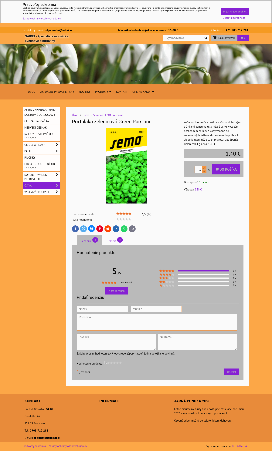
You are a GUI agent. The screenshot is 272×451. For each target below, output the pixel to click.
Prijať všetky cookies (235, 11)
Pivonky (29, 157)
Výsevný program (42, 192)
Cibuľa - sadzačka (36, 121)
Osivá (42, 185)
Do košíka (226, 169)
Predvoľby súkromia (34, 446)
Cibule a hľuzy (42, 145)
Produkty (103, 91)
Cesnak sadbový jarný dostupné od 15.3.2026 (39, 112)
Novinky (84, 91)
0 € (243, 38)
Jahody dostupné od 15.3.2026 (38, 136)
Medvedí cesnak (35, 127)
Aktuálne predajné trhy (57, 91)
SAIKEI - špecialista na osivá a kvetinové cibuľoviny (47, 38)
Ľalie (42, 151)
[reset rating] (105, 362)
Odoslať (231, 372)
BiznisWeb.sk (239, 446)
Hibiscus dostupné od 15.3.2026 (39, 166)
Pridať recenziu (116, 291)
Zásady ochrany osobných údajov (68, 446)
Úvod (31, 91)
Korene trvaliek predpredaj (42, 177)
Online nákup (143, 91)
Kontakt (122, 91)
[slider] (123, 213)
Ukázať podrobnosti (234, 17)
